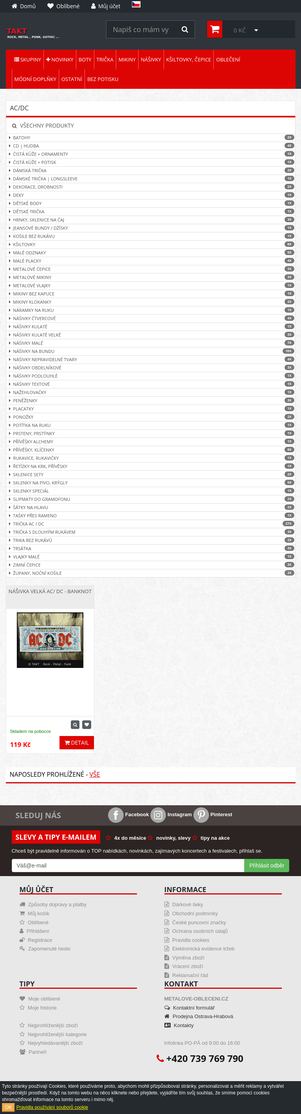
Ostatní (71, 79)
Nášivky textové (150, 384)
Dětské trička (150, 211)
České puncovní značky (195, 922)
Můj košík (35, 913)
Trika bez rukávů (150, 540)
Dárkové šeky (183, 904)
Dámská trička (150, 170)
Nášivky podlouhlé (150, 376)
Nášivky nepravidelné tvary (150, 359)
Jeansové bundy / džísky (150, 228)
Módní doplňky (35, 79)
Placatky (150, 409)
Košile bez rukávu (150, 236)
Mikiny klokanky (150, 302)
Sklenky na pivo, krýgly (150, 483)
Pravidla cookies (186, 940)
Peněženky (150, 400)
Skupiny (27, 59)
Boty (85, 59)
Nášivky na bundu (150, 351)
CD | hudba (150, 146)
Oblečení (228, 59)
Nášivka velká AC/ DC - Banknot (50, 591)
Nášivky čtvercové (150, 318)
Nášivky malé (150, 343)
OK (8, 1107)
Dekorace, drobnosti (150, 187)
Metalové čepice (150, 269)
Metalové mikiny (150, 277)
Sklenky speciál (150, 491)
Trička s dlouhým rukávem (150, 532)
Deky (150, 195)
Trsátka (150, 548)
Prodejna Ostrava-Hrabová (198, 1016)
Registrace (36, 940)
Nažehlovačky (150, 392)
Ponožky (150, 417)
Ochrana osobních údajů (196, 931)
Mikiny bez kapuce (150, 294)
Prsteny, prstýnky (150, 433)
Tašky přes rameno (150, 515)
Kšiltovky (150, 244)
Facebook (128, 814)
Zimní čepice (150, 565)
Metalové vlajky (150, 285)
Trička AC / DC (150, 524)
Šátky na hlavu (150, 507)
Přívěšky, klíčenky (150, 450)
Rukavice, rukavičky (150, 458)
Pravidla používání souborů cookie (52, 1107)
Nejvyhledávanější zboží (51, 1043)
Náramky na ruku (150, 310)
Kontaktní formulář (189, 1008)
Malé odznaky (150, 253)
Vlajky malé (150, 557)
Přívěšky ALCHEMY (150, 442)
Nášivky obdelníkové (150, 368)
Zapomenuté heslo (45, 949)
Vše (94, 774)
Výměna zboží (184, 958)
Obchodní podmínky (191, 913)
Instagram (171, 814)
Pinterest (212, 814)
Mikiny (127, 59)
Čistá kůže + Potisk (150, 162)
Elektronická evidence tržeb (199, 949)
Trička (105, 59)
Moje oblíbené (40, 999)
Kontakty (179, 1025)
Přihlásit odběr (267, 865)
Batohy (150, 137)
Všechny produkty (43, 125)
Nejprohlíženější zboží (49, 1025)
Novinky (60, 59)
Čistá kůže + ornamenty (150, 154)
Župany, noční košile (150, 573)
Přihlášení (34, 931)
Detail (77, 742)
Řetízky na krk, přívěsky (150, 466)
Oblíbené (34, 922)
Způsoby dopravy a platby (53, 904)
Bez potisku (103, 79)
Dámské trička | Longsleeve (150, 179)
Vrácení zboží (184, 966)
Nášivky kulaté (150, 326)
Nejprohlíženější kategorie (53, 1034)
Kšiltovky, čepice (188, 59)
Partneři (33, 1052)
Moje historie (38, 1008)
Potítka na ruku (150, 425)
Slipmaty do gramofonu (150, 499)
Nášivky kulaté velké (150, 335)
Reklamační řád (186, 975)
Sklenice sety (150, 474)
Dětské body (150, 203)
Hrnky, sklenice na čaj (150, 220)
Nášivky (151, 59)
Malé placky (150, 261)
